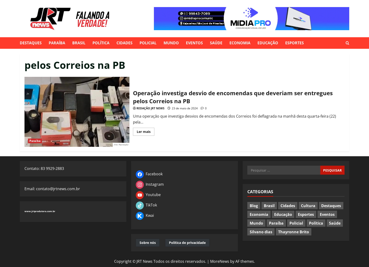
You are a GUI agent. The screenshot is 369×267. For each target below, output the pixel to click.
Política (100, 42)
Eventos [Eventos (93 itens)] (327, 214)
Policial (148, 42)
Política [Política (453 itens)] (316, 223)
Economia (239, 42)
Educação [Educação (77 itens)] (283, 214)
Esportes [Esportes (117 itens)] (306, 214)
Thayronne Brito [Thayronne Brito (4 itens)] (293, 231)
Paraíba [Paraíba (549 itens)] (276, 223)
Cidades (124, 42)
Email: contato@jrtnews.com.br (52, 188)
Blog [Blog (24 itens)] (254, 205)
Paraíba (57, 42)
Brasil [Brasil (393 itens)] (269, 205)
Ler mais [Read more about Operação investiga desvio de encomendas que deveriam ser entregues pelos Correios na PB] (145, 132)
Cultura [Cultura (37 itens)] (308, 205)
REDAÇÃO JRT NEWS (150, 108)
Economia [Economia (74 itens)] (259, 214)
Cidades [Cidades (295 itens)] (288, 205)
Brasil (78, 42)
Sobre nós (148, 242)
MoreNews (219, 261)
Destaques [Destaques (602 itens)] (331, 205)
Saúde (216, 42)
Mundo (171, 42)
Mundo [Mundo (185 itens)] (256, 223)
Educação (267, 42)
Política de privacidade (187, 242)
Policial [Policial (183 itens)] (296, 223)
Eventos (194, 42)
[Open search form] (347, 43)
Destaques (31, 42)
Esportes (294, 42)
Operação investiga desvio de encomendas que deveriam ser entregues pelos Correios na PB (76, 112)
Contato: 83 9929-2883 (44, 168)
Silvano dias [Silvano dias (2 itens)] (261, 231)
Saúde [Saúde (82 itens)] (335, 223)
